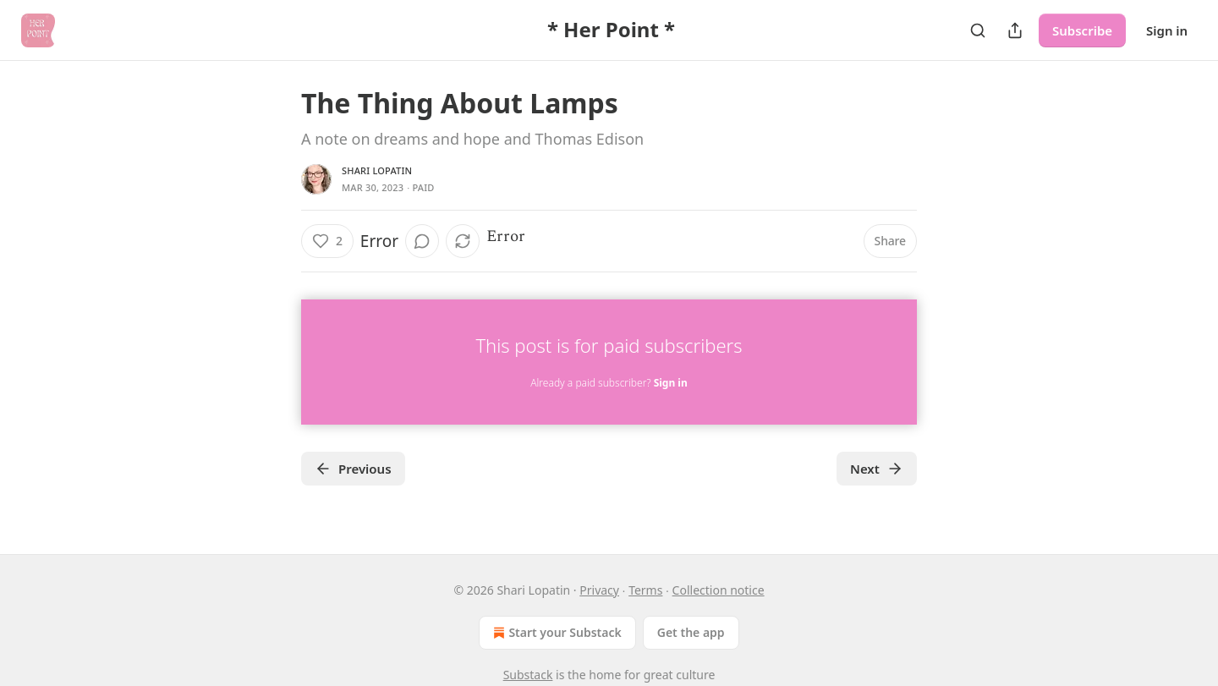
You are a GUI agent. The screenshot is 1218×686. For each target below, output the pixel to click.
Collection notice (718, 590)
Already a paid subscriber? (608, 383)
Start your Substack (555, 632)
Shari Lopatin (377, 170)
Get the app (691, 632)
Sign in (1167, 30)
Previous (353, 468)
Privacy (599, 590)
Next (876, 468)
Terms (645, 590)
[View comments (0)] (422, 241)
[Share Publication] (1015, 30)
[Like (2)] (327, 241)
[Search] (978, 30)
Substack (528, 675)
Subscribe (1082, 30)
